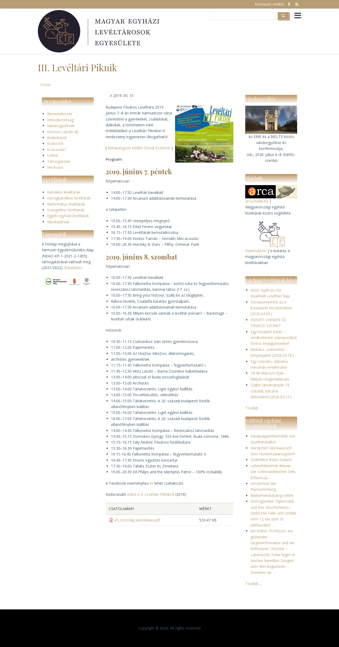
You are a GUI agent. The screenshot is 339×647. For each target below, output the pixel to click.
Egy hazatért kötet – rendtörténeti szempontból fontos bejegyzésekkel (274, 337)
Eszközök (55, 143)
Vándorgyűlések (60, 125)
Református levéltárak (66, 204)
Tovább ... (253, 407)
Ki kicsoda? (56, 149)
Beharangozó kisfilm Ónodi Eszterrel (139, 147)
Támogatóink (58, 161)
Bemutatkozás (59, 113)
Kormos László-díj (62, 131)
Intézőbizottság (60, 119)
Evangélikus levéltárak (65, 209)
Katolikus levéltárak (63, 192)
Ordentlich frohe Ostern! (271, 459)
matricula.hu (255, 250)
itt (151, 483)
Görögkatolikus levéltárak (69, 197)
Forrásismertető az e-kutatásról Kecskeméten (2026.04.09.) (271, 308)
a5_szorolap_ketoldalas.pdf (137, 520)
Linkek (52, 155)
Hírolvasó (55, 167)
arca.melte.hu (256, 201)
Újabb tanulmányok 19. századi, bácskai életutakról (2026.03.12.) (271, 390)
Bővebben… (74, 267)
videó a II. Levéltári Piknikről (150, 494)
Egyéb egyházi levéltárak (68, 215)
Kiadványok (57, 137)
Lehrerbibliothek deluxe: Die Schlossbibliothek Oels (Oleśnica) (273, 471)
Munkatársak (58, 221)
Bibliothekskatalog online (272, 495)
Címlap (45, 84)
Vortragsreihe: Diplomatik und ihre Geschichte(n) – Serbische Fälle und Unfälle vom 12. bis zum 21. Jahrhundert (273, 513)
